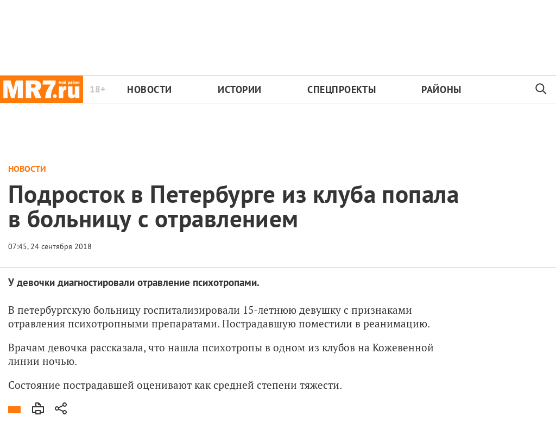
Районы (441, 89)
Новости (149, 89)
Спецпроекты (341, 89)
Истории (240, 89)
